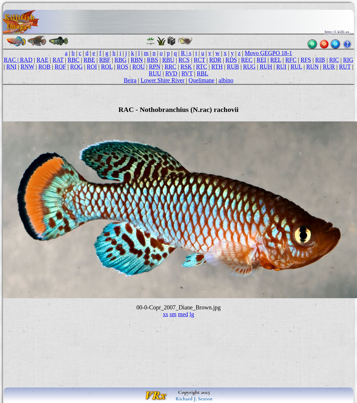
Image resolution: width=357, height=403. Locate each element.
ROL (106, 66)
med (183, 314)
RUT (344, 66)
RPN (154, 66)
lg (191, 314)
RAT (57, 60)
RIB (320, 60)
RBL (202, 73)
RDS (231, 60)
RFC (291, 60)
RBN (137, 60)
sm (173, 314)
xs (165, 314)
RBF (104, 60)
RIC (334, 60)
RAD (26, 60)
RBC (73, 60)
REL (275, 60)
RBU (168, 60)
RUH (266, 66)
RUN (312, 66)
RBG (121, 60)
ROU (138, 66)
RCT (199, 60)
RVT (187, 73)
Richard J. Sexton (194, 398)
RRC (170, 66)
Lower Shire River (162, 80)
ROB (44, 66)
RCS (184, 60)
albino (225, 80)
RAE (43, 60)
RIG (348, 60)
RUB (233, 66)
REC (247, 60)
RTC (201, 66)
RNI (11, 66)
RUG (249, 66)
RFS (305, 60)
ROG (76, 66)
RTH (217, 66)
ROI (92, 66)
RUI (281, 66)
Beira (130, 80)
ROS (122, 66)
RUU (155, 73)
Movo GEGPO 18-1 (268, 53)
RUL (296, 66)
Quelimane (201, 80)
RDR (215, 60)
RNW (27, 66)
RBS (152, 60)
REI (261, 60)
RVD (171, 73)
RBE (89, 60)
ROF (60, 66)
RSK (186, 66)
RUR (329, 66)
